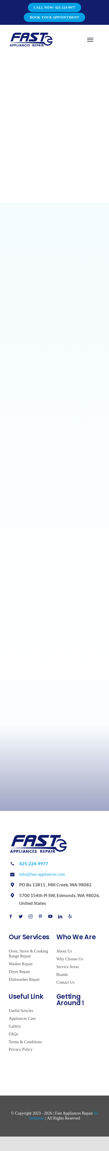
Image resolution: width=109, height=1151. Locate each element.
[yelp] (70, 916)
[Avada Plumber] (31, 34)
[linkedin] (60, 916)
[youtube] (50, 916)
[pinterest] (40, 916)
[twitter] (21, 916)
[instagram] (30, 916)
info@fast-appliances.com (42, 874)
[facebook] (11, 916)
